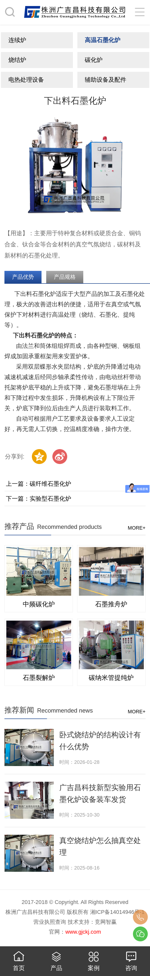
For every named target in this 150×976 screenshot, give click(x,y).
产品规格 (65, 277)
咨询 (131, 968)
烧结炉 (17, 59)
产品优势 (23, 277)
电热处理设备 (26, 79)
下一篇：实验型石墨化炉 (38, 498)
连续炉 (17, 40)
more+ (137, 528)
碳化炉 (94, 59)
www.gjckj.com (83, 932)
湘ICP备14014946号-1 (117, 912)
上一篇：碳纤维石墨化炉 (38, 483)
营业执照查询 (49, 922)
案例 (94, 968)
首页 (19, 968)
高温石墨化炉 (102, 40)
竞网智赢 (106, 922)
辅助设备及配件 (105, 79)
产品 (56, 968)
